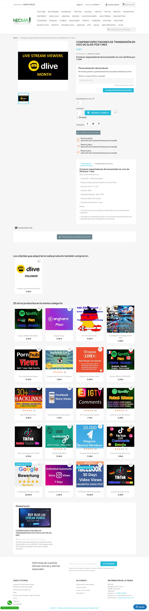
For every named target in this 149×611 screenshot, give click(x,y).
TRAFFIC (85, 20)
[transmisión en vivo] (80, 103)
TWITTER (78, 12)
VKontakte (128, 12)
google (88, 12)
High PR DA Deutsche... (28, 415)
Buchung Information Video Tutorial (26, 595)
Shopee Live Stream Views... (89, 376)
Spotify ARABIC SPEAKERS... (28, 336)
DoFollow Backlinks (59, 453)
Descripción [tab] (86, 163)
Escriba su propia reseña (88, 132)
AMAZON (81, 25)
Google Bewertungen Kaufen (28, 492)
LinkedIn (65, 16)
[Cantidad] (79, 112)
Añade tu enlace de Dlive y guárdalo (91, 76)
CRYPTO (55, 25)
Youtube (41, 12)
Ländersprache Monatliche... (120, 415)
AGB (14, 592)
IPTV (89, 25)
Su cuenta (81, 580)
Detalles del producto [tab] (104, 163)
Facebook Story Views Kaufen (59, 415)
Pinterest (42, 16)
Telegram (42, 20)
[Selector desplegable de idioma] (80, 4)
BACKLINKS (74, 20)
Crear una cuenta (83, 590)
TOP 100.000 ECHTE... (90, 336)
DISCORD (107, 20)
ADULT (96, 25)
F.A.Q (15, 598)
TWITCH (98, 12)
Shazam (53, 20)
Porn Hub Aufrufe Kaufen (28, 376)
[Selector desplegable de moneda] (97, 4)
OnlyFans (118, 20)
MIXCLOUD (54, 16)
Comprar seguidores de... (120, 492)
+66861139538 (28, 4)
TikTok (107, 12)
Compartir (87, 125)
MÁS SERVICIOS (109, 25)
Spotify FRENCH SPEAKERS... (120, 376)
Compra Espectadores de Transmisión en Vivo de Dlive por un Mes (33, 532)
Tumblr (63, 20)
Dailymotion (119, 16)
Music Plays (43, 25)
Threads (96, 20)
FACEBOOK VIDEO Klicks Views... (90, 492)
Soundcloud (67, 25)
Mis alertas (80, 593)
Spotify (117, 12)
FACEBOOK (66, 12)
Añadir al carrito (98, 112)
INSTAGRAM (53, 12)
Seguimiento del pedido (85, 584)
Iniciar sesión (81, 587)
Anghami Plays (59, 336)
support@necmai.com (125, 598)
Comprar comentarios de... (120, 453)
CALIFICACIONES (89, 16)
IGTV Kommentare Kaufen (90, 415)
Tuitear (93, 125)
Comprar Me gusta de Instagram (59, 376)
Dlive (120, 25)
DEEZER (75, 16)
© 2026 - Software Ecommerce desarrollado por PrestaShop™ (74, 608)
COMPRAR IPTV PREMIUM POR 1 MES (120, 337)
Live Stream (105, 16)
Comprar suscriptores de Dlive (28, 288)
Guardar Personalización (118, 90)
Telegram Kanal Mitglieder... (90, 453)
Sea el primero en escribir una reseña (74, 237)
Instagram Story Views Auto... (59, 492)
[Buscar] (121, 29)
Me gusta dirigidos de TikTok (28, 453)
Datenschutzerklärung (21, 590)
